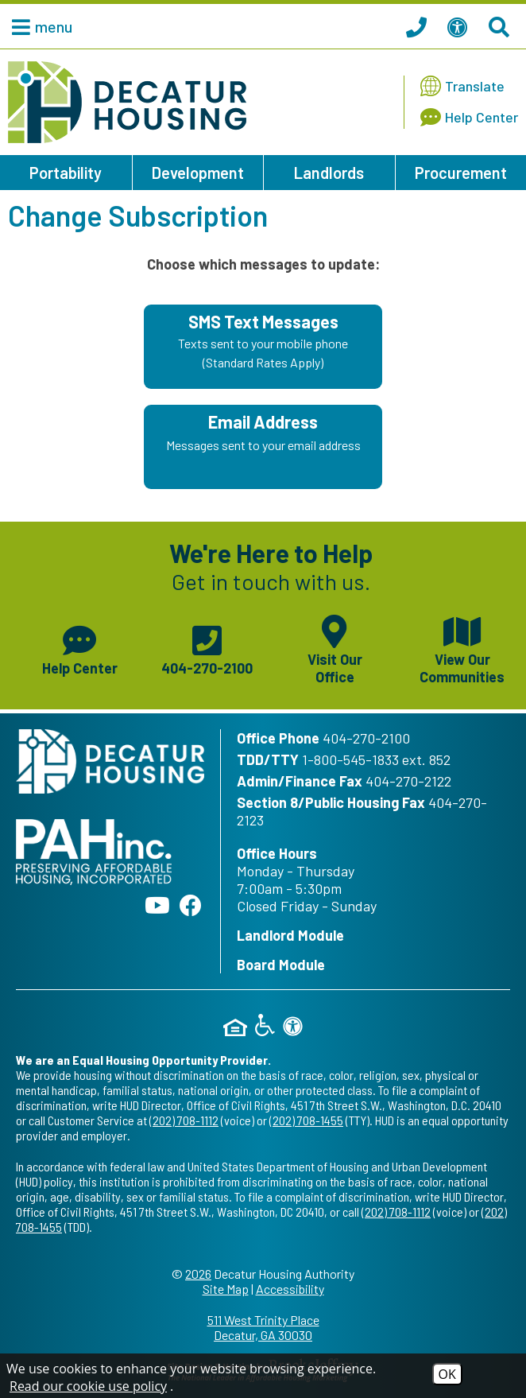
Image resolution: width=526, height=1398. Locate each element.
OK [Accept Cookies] (447, 1374)
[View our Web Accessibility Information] (460, 26)
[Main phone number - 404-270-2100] (208, 648)
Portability (65, 172)
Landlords (329, 172)
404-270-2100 (366, 738)
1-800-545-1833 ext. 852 (376, 759)
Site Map (226, 1288)
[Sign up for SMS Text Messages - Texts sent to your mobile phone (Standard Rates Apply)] (263, 347)
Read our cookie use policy (88, 1386)
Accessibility (290, 1288)
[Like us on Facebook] (190, 905)
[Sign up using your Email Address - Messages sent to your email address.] (263, 447)
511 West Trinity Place (263, 1327)
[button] (38, 26)
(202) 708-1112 (184, 1120)
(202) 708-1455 (306, 1120)
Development (198, 172)
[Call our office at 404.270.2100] (418, 26)
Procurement (461, 172)
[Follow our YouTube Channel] (157, 905)
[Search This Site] (501, 26)
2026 (198, 1273)
